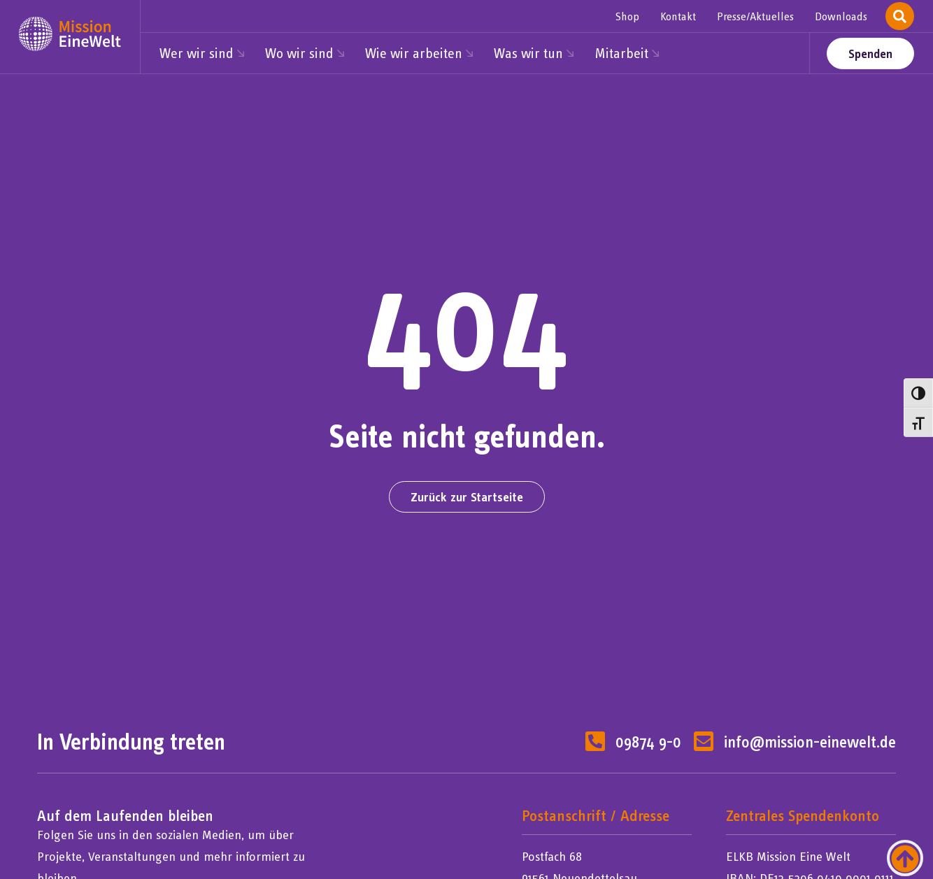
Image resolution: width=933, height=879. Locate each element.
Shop (627, 16)
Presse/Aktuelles (755, 16)
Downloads (841, 16)
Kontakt (678, 16)
